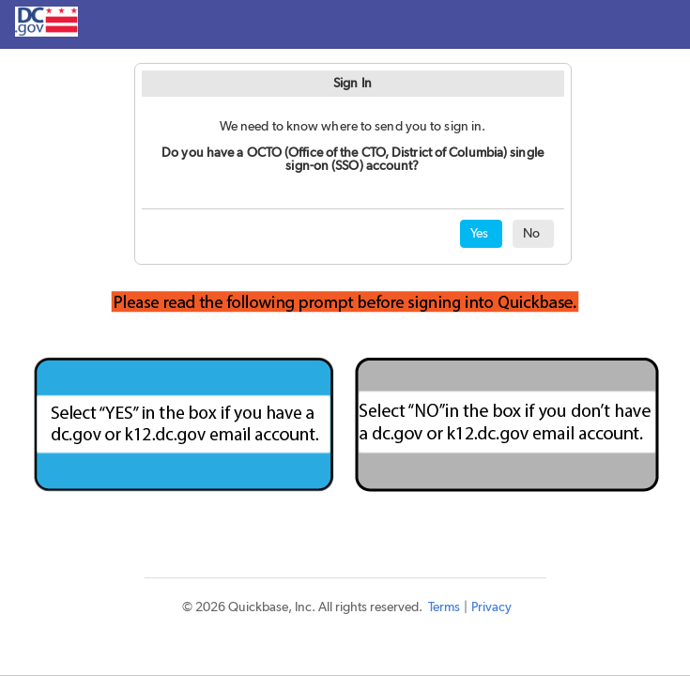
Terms (444, 607)
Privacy (491, 607)
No (531, 233)
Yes (479, 233)
